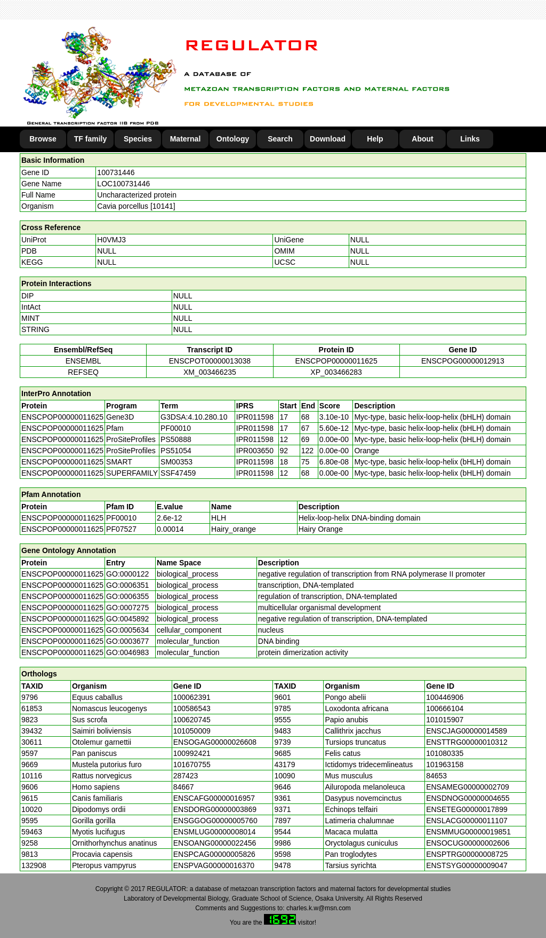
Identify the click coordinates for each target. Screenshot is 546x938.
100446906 (444, 697)
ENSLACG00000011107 (467, 820)
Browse (43, 139)
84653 (436, 775)
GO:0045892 (127, 618)
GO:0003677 (127, 641)
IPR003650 (255, 450)
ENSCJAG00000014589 (466, 731)
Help (375, 139)
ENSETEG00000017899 (467, 809)
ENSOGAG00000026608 (214, 742)
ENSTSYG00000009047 (467, 865)
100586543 (192, 708)
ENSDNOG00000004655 (467, 798)
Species (138, 139)
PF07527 (121, 529)
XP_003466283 (336, 372)
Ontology (232, 139)
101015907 (444, 719)
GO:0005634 (127, 630)
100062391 (192, 697)
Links (470, 139)
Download (328, 139)
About (422, 139)
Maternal (185, 139)
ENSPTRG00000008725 (467, 854)
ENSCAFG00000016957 (214, 798)
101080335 (444, 753)
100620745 (192, 719)
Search (280, 139)
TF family (90, 139)
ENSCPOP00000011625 (336, 361)
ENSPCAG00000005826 (214, 854)
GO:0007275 (127, 607)
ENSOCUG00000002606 (467, 843)
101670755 (192, 764)
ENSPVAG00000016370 (213, 865)
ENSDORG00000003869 (214, 809)
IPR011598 (255, 417)
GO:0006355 (127, 596)
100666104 (444, 708)
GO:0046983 (127, 652)
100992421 (192, 753)
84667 (183, 787)
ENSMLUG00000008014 (214, 831)
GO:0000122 (127, 574)
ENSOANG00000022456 (214, 843)
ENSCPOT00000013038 (210, 361)
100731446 (115, 172)
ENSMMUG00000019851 (468, 831)
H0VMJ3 (111, 239)
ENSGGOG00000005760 (215, 820)
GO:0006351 (127, 585)
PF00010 (121, 518)
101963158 (444, 764)
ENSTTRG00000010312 (467, 742)
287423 (185, 775)
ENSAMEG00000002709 (467, 787)
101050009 (192, 731)
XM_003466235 (209, 372)
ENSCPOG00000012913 (462, 361)
